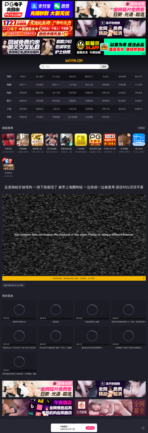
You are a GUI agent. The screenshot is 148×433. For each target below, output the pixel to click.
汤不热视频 (72, 117)
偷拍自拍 (39, 92)
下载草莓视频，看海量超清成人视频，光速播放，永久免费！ (98, 278)
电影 (9, 92)
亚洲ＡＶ (23, 84)
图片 (9, 100)
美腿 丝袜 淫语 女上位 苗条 (13, 285)
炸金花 (105, 76)
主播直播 (122, 84)
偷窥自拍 (23, 100)
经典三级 (105, 92)
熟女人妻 (89, 84)
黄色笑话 (122, 109)
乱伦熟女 (122, 92)
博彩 (9, 76)
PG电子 (23, 76)
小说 (9, 108)
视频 (9, 84)
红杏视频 (89, 117)
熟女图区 (122, 100)
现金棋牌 (122, 76)
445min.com (74, 60)
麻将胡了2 (89, 76)
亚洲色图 (39, 100)
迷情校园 (89, 109)
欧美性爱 (72, 92)
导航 (9, 116)
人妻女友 (56, 109)
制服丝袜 (89, 92)
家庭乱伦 (39, 109)
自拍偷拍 (39, 84)
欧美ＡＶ (56, 84)
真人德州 (39, 76)
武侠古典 (72, 109)
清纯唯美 (105, 100)
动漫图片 (72, 100)
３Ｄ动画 (72, 84)
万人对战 (56, 76)
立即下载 (90, 428)
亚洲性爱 (23, 92)
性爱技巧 (138, 109)
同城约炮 (23, 117)
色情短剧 (105, 117)
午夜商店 (39, 117)
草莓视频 (56, 117)
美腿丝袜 (89, 100)
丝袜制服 (105, 84)
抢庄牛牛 (138, 76)
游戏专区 (72, 76)
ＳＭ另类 (138, 84)
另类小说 (105, 109)
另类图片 (138, 100)
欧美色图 (56, 100)
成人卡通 (56, 92)
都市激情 (23, 109)
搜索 (104, 66)
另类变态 (138, 92)
